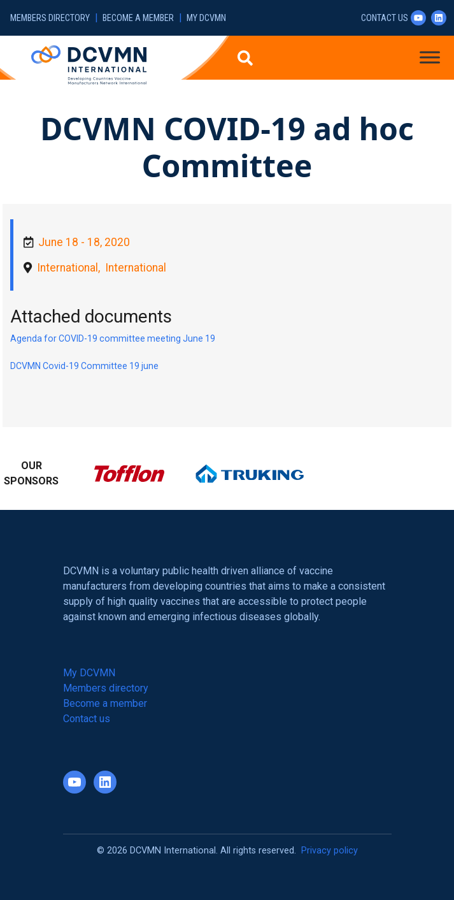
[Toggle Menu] (430, 57)
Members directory (50, 18)
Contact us (384, 18)
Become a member (138, 18)
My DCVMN (206, 18)
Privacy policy (329, 850)
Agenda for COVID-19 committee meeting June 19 (112, 338)
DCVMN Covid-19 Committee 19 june (84, 366)
